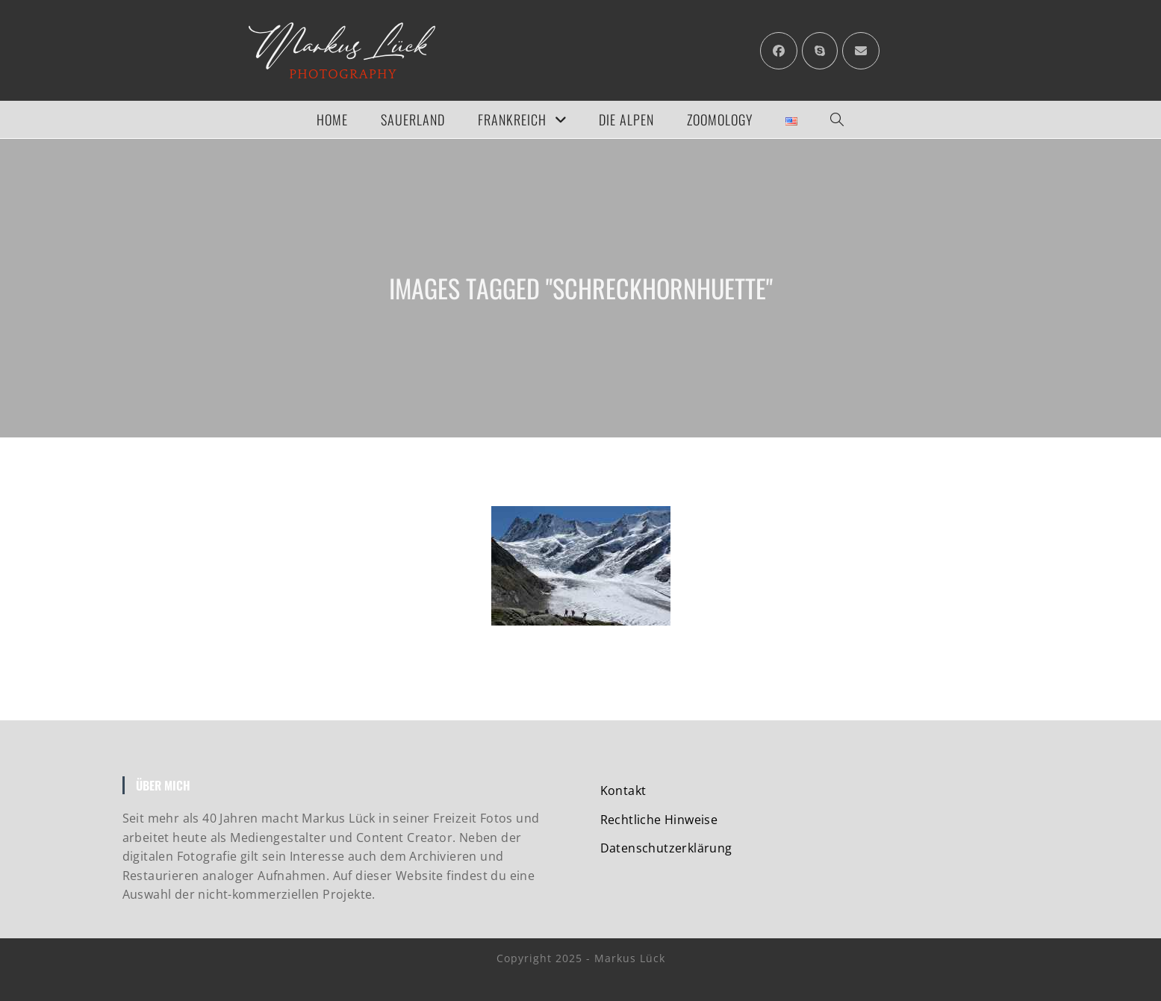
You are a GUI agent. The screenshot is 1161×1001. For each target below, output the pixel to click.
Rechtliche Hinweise (659, 819)
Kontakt (623, 790)
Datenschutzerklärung (666, 848)
